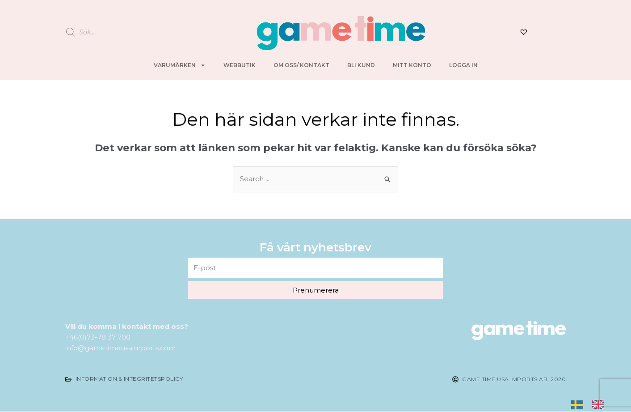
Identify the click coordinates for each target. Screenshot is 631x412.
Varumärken (180, 65)
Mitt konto (412, 65)
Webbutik (239, 65)
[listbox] (592, 404)
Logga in (463, 65)
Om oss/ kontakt (301, 65)
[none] (579, 404)
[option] (600, 403)
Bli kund (361, 65)
